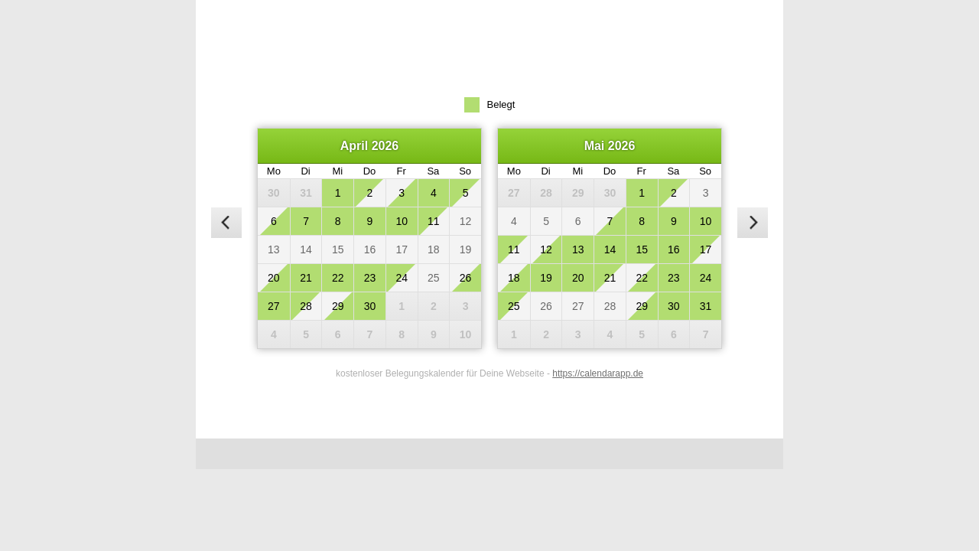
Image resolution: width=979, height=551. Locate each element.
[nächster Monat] (752, 222)
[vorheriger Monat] (226, 222)
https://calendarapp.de (597, 373)
